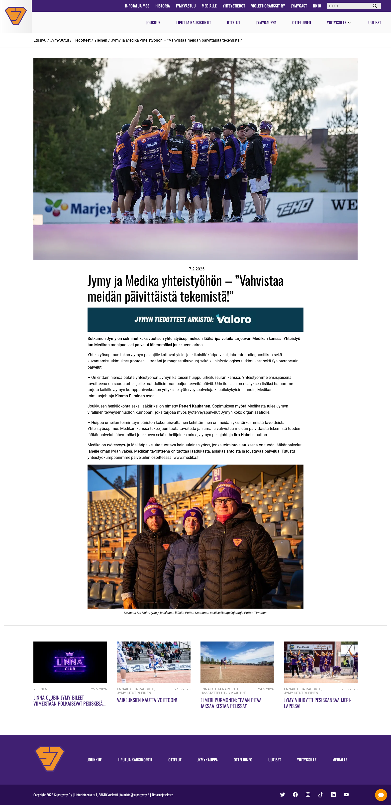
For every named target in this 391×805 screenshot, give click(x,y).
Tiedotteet (82, 40)
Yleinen (100, 40)
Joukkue (153, 22)
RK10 (317, 6)
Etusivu (39, 40)
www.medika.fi (186, 457)
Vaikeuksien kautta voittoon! (147, 700)
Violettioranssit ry (268, 6)
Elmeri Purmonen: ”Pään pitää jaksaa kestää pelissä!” (231, 703)
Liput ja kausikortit (193, 22)
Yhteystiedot (234, 6)
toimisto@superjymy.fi (134, 794)
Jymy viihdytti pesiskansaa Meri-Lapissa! (317, 703)
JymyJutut (59, 40)
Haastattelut (212, 693)
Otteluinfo (301, 22)
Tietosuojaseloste (162, 794)
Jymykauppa (266, 22)
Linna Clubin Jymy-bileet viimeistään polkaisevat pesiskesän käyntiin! (69, 703)
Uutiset (374, 22)
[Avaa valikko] (349, 22)
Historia (162, 6)
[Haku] (375, 6)
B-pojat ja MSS (137, 6)
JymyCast (299, 6)
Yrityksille (336, 22)
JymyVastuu (186, 6)
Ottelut (233, 22)
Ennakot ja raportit (135, 689)
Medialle (209, 6)
